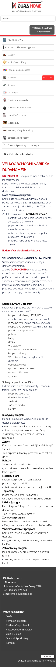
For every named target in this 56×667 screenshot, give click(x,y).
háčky (11, 338)
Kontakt (10, 642)
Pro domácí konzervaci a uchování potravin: (25, 521)
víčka (5, 525)
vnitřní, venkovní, (11, 498)
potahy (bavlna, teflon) (40, 453)
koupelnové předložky (20, 326)
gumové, (8, 468)
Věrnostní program (16, 620)
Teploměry (8, 491)
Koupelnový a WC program (17, 304)
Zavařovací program (13, 517)
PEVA (33, 315)
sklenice (13, 525)
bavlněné (15, 487)
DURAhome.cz (13, 578)
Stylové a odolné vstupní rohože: (19, 464)
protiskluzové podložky (21, 330)
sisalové (25, 487)
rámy (17, 559)
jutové (44, 487)
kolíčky (12, 409)
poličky (12, 334)
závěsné (12, 401)
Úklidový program (12, 502)
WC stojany (14, 345)
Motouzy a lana (11, 476)
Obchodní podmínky (17, 638)
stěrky (33, 349)
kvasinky (34, 540)
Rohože (6, 460)
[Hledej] (28, 18)
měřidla (25, 540)
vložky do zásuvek (25, 434)
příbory (7, 430)
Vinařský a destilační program (18, 529)
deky (5, 457)
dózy (39, 434)
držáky (11, 342)
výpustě (12, 376)
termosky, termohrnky (39, 426)
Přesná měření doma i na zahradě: (20, 495)
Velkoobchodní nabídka (21, 154)
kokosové (18, 468)
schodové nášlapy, (35, 468)
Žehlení (6, 441)
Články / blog (13, 634)
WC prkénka (14, 357)
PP (50, 487)
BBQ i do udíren (42, 498)
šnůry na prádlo (16, 405)
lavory (21, 514)
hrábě (5, 563)
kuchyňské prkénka (22, 430)
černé (25, 393)
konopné (35, 487)
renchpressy (11, 426)
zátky (49, 540)
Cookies (47, 657)
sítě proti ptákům (40, 559)
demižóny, (14, 540)
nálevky (29, 525)
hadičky (6, 544)
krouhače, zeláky (44, 525)
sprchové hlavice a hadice (22, 368)
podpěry (25, 559)
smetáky (30, 514)
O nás (9, 616)
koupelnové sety (17, 353)
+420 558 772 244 (17, 590)
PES (39, 315)
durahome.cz (34, 660)
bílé (19, 393)
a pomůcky (39, 430)
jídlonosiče (8, 437)
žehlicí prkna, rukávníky (15, 453)
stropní (12, 393)
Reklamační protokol (17, 625)
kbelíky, (7, 514)
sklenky (23, 426)
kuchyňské (26, 498)
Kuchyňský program (13, 415)
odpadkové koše (17, 364)
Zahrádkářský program (14, 548)
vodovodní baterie (18, 372)
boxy (14, 514)
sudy (5, 540)
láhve (43, 540)
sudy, (22, 525)
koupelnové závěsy (18, 315)
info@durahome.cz (36, 214)
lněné (6, 487)
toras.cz (50, 660)
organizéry (8, 434)
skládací (12, 397)
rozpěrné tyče (15, 323)
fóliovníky (8, 559)
